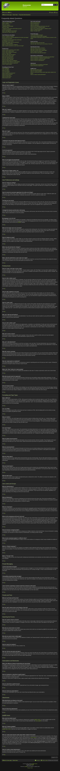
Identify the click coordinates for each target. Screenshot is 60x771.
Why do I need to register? (7, 22)
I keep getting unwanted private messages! (39, 36)
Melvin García (34, 763)
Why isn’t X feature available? (36, 70)
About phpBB (38, 720)
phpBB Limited (37, 719)
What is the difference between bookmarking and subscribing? (42, 56)
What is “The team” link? (35, 30)
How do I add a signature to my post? (9, 52)
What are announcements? (7, 74)
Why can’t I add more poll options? (9, 54)
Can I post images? (6, 71)
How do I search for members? (36, 51)
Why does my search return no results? (38, 49)
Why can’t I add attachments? (8, 58)
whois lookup (33, 737)
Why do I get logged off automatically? (9, 30)
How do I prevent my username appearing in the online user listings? (15, 37)
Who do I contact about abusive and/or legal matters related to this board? (43, 73)
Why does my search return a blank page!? (39, 50)
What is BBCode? (5, 68)
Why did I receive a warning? (7, 59)
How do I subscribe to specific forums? (38, 59)
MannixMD (32, 764)
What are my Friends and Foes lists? (38, 42)
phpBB (19, 222)
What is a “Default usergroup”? (36, 29)
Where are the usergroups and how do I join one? (40, 26)
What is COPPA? (5, 23)
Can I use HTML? (5, 69)
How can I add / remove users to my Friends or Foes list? (41, 43)
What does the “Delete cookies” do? (9, 32)
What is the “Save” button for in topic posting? (11, 61)
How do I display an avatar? (7, 43)
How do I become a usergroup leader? (38, 27)
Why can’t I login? (5, 27)
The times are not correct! (7, 38)
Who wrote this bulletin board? (36, 69)
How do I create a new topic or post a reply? (10, 49)
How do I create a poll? (6, 53)
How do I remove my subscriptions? (37, 60)
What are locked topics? (6, 76)
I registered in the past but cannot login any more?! (12, 28)
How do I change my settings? (8, 36)
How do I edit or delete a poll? (8, 55)
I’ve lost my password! (6, 29)
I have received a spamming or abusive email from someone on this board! (43, 38)
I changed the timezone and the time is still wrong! (11, 39)
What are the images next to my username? (10, 42)
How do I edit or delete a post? (8, 51)
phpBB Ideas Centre (6, 729)
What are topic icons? (6, 77)
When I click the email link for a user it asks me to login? (13, 45)
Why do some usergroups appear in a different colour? (41, 28)
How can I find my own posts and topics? (38, 52)
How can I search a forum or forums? (38, 47)
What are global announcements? (8, 73)
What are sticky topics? (6, 75)
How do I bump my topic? (7, 64)
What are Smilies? (5, 70)
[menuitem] (9, 12)
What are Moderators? (35, 23)
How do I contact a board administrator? (38, 74)
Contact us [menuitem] (37, 760)
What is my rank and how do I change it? (10, 44)
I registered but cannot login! (7, 26)
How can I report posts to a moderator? (9, 60)
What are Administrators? (35, 22)
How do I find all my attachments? (37, 65)
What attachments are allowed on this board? (39, 64)
